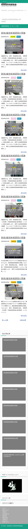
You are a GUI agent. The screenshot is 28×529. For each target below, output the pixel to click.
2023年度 (13, 77)
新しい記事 (5, 320)
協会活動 (4, 515)
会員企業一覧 (5, 513)
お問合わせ (5, 519)
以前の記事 (23, 320)
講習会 (18, 36)
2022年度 (13, 241)
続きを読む (24, 70)
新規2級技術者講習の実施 (13, 33)
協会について (5, 510)
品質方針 (4, 511)
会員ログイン (5, 521)
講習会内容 (5, 517)
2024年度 (13, 36)
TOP (11, 19)
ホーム (4, 508)
